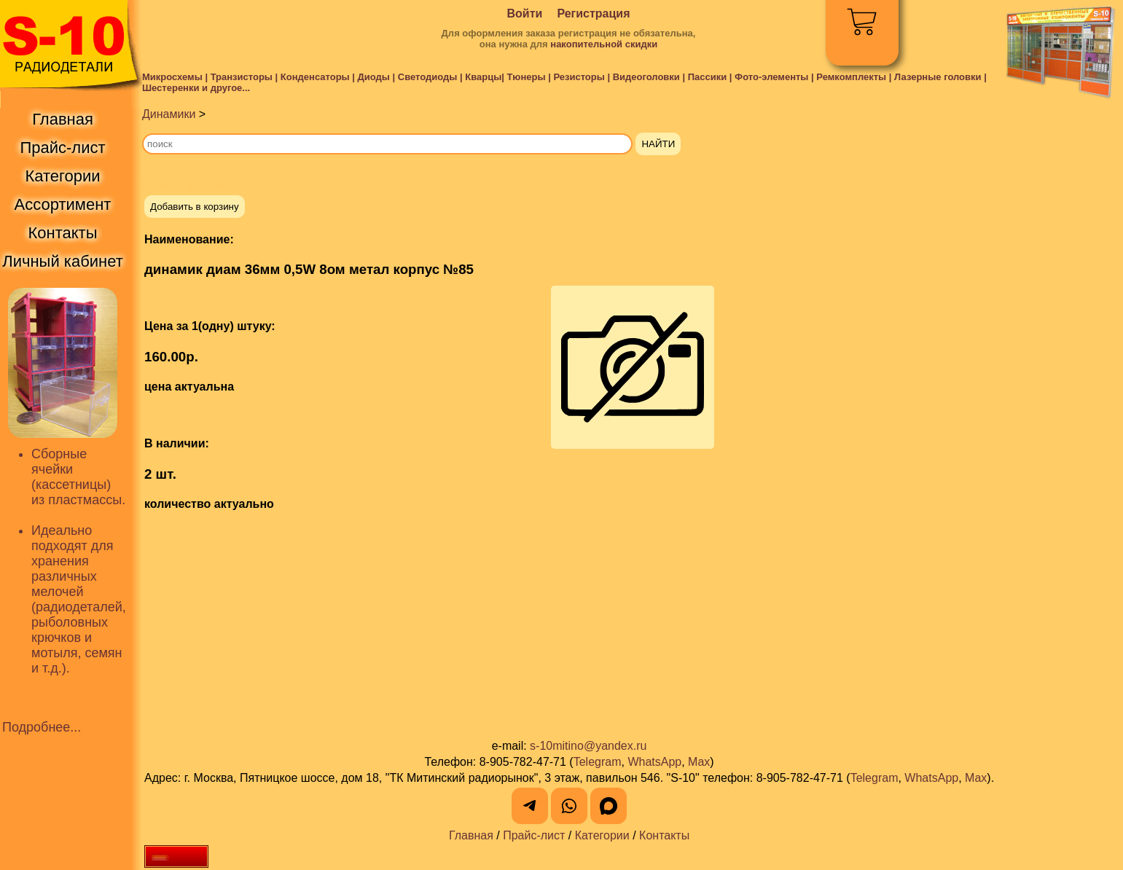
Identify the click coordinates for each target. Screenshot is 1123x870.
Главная (471, 835)
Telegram (598, 762)
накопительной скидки (603, 44)
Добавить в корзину (194, 206)
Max (699, 762)
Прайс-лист (534, 835)
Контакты (664, 835)
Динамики (168, 114)
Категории (602, 835)
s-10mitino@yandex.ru (588, 746)
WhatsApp (654, 762)
